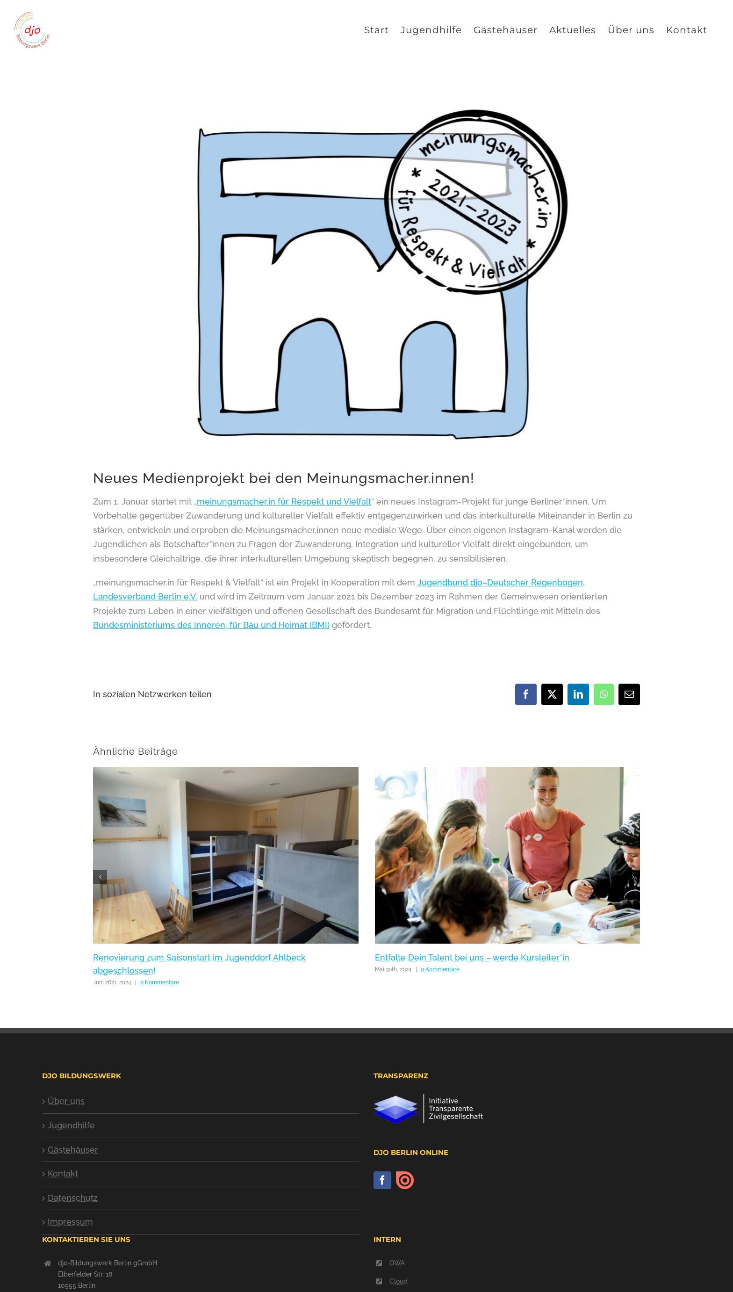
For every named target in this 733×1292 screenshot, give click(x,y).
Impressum (70, 1222)
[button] (100, 877)
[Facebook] (382, 1180)
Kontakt (63, 1173)
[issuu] (405, 1180)
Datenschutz (73, 1198)
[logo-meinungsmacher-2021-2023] (366, 276)
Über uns (66, 1101)
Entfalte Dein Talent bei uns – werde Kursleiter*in (472, 957)
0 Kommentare (159, 982)
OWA (397, 1263)
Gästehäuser (73, 1150)
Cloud (398, 1281)
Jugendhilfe (71, 1125)
